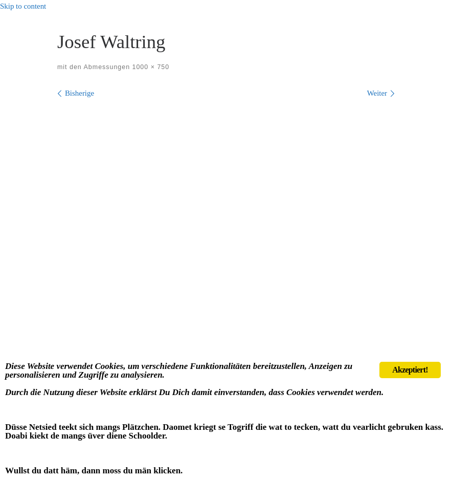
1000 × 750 (149, 67)
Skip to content (23, 6)
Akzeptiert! (409, 369)
